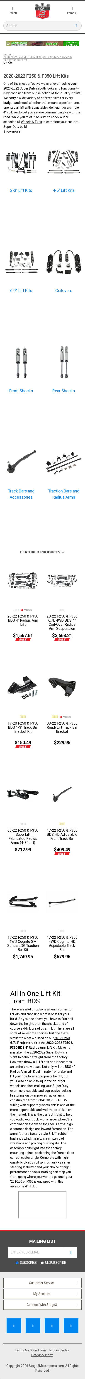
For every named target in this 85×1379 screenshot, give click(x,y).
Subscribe (28, 1262)
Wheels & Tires (31, 122)
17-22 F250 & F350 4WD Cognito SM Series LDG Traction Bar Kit (23, 943)
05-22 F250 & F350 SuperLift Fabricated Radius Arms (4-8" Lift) (22, 836)
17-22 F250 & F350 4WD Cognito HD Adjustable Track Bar (62, 943)
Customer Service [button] (42, 1283)
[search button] (76, 25)
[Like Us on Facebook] (14, 1325)
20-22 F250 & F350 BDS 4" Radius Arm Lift (22, 620)
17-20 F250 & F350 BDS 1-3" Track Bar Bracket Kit (22, 727)
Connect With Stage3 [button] (42, 1305)
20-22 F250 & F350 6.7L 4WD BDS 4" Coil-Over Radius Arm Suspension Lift (62, 624)
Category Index (42, 1355)
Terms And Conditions (30, 1350)
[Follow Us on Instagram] (71, 1325)
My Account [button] (41, 1294)
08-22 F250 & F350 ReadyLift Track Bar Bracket (62, 727)
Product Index (59, 1350)
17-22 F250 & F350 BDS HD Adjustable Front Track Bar (62, 834)
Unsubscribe (55, 1262)
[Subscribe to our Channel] (33, 1325)
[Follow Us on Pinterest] (52, 1325)
